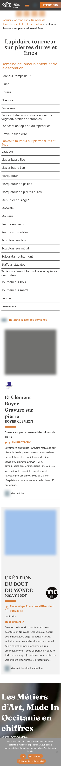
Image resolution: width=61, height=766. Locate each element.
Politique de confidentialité (31, 761)
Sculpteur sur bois (14, 237)
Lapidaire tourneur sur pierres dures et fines (28, 139)
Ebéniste (7, 97)
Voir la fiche (14, 490)
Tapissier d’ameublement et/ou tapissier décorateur (29, 270)
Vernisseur (8, 303)
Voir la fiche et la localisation (24, 665)
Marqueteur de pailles (16, 180)
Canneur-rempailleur (16, 72)
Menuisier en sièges (15, 196)
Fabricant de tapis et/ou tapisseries (25, 122)
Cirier (5, 81)
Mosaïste (7, 205)
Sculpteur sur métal (15, 245)
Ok (22, 756)
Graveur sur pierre (14, 130)
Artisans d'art (21, 17)
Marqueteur (9, 172)
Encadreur (8, 105)
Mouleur (7, 213)
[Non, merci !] (57, 751)
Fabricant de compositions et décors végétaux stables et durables (26, 113)
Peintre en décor (13, 221)
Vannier (6, 295)
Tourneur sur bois (13, 279)
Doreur (6, 89)
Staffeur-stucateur (14, 261)
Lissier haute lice (13, 164)
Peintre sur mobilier (15, 229)
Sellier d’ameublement (17, 253)
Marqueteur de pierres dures (21, 188)
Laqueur (7, 148)
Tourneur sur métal (14, 287)
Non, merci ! (35, 756)
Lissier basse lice (13, 156)
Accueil (7, 17)
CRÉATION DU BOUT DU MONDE (19, 581)
